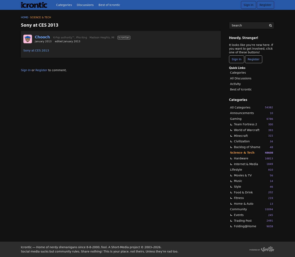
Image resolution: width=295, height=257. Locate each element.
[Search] (270, 25)
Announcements (251, 113)
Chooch (42, 37)
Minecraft (253, 136)
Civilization (253, 141)
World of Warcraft (253, 130)
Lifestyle (251, 170)
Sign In (248, 5)
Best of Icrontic (109, 5)
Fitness (253, 198)
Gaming (251, 119)
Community (251, 209)
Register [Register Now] (254, 59)
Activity (235, 84)
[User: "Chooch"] (27, 39)
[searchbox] (251, 25)
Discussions (85, 5)
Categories (64, 5)
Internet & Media (253, 164)
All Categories (251, 107)
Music (253, 181)
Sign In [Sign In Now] (237, 59)
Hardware (253, 158)
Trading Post (253, 221)
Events (253, 215)
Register (265, 5)
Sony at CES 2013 (36, 50)
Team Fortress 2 (253, 124)
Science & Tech (251, 153)
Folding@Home (253, 226)
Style (253, 187)
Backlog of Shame (253, 147)
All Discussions (240, 78)
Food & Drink (253, 192)
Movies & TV (253, 175)
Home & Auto (253, 204)
